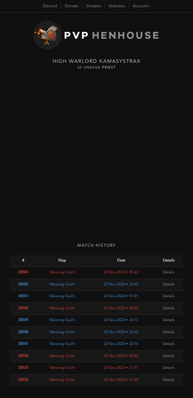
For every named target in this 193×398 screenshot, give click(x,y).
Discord (50, 6)
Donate (71, 6)
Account (141, 6)
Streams (93, 6)
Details (168, 272)
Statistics (117, 6)
